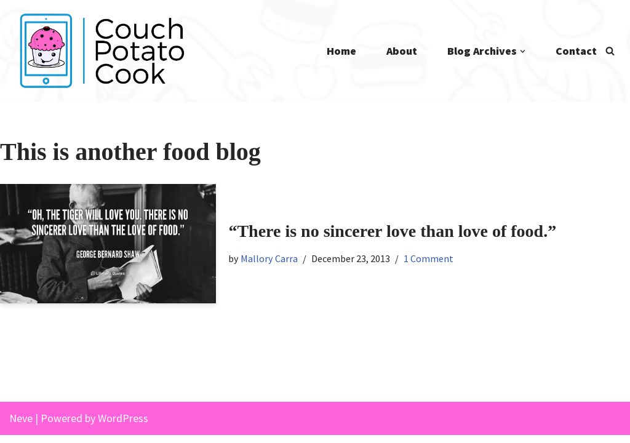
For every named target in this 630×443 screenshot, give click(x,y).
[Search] (610, 50)
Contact (576, 51)
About (401, 51)
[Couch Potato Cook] (101, 50)
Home (340, 51)
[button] (522, 51)
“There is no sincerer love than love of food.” (392, 231)
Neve (21, 425)
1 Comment (430, 258)
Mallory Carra (270, 258)
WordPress (123, 425)
